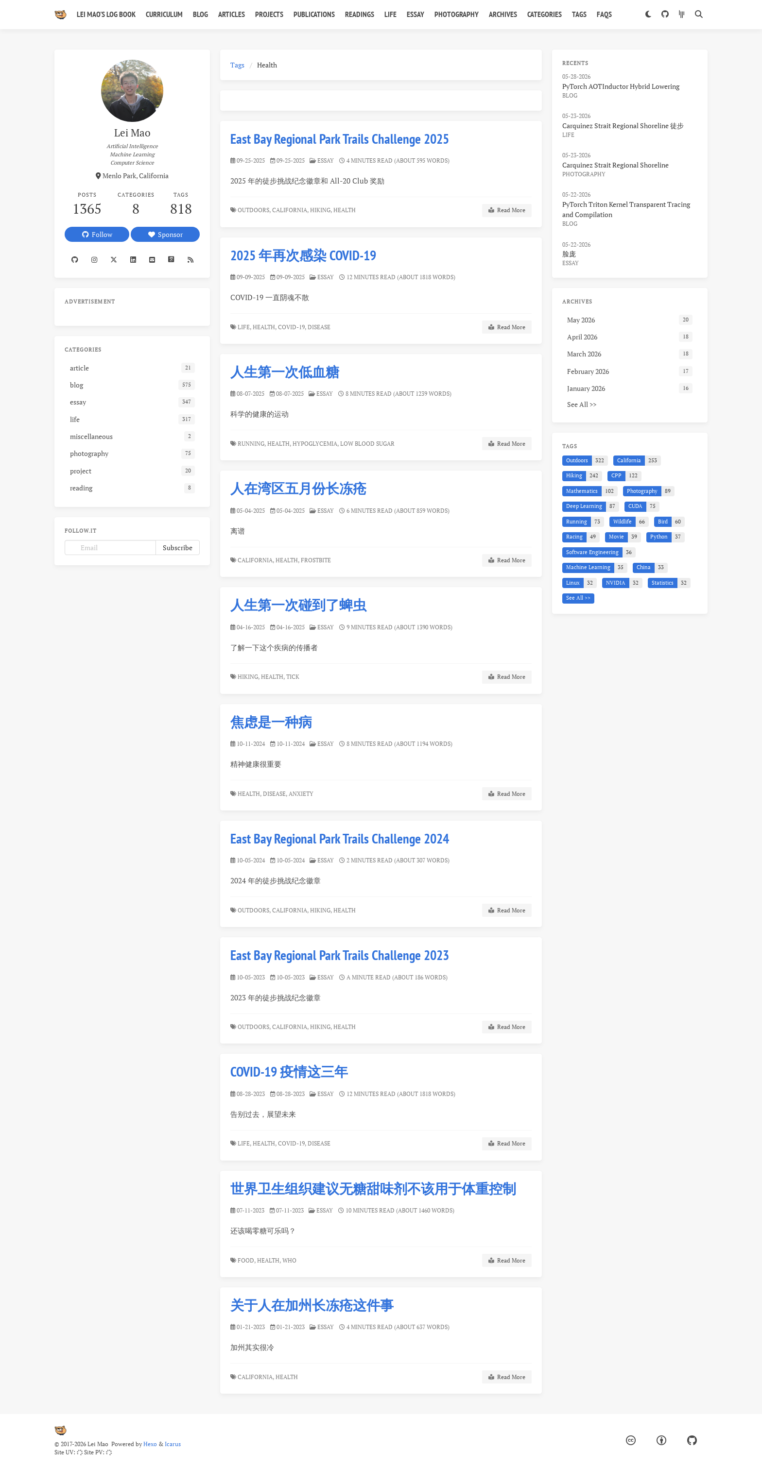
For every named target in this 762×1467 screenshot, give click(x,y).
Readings (359, 14)
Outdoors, (254, 210)
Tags (579, 14)
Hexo (150, 1444)
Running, (252, 443)
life (568, 134)
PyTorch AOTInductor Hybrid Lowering (620, 86)
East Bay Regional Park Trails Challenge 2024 (341, 837)
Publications (314, 14)
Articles (231, 14)
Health (345, 210)
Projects (269, 14)
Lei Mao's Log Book (106, 14)
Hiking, (321, 210)
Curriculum (164, 14)
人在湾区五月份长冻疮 (298, 488)
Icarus (173, 1444)
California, (290, 210)
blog (569, 95)
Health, (265, 327)
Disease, (275, 793)
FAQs (604, 14)
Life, (244, 327)
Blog (200, 14)
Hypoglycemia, (316, 443)
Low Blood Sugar (368, 443)
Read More (506, 210)
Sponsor (165, 234)
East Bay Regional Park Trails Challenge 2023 (344, 953)
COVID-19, (292, 327)
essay (325, 160)
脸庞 (569, 253)
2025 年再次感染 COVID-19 (303, 255)
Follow (97, 234)
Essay (415, 14)
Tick (293, 676)
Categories (544, 14)
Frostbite (316, 560)
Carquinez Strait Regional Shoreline (615, 164)
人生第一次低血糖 (284, 372)
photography (584, 174)
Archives (503, 14)
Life (390, 14)
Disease (320, 327)
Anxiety (302, 793)
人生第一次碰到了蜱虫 (298, 605)
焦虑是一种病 (271, 722)
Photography (456, 14)
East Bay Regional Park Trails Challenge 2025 (339, 139)
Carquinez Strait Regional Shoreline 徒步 (623, 125)
